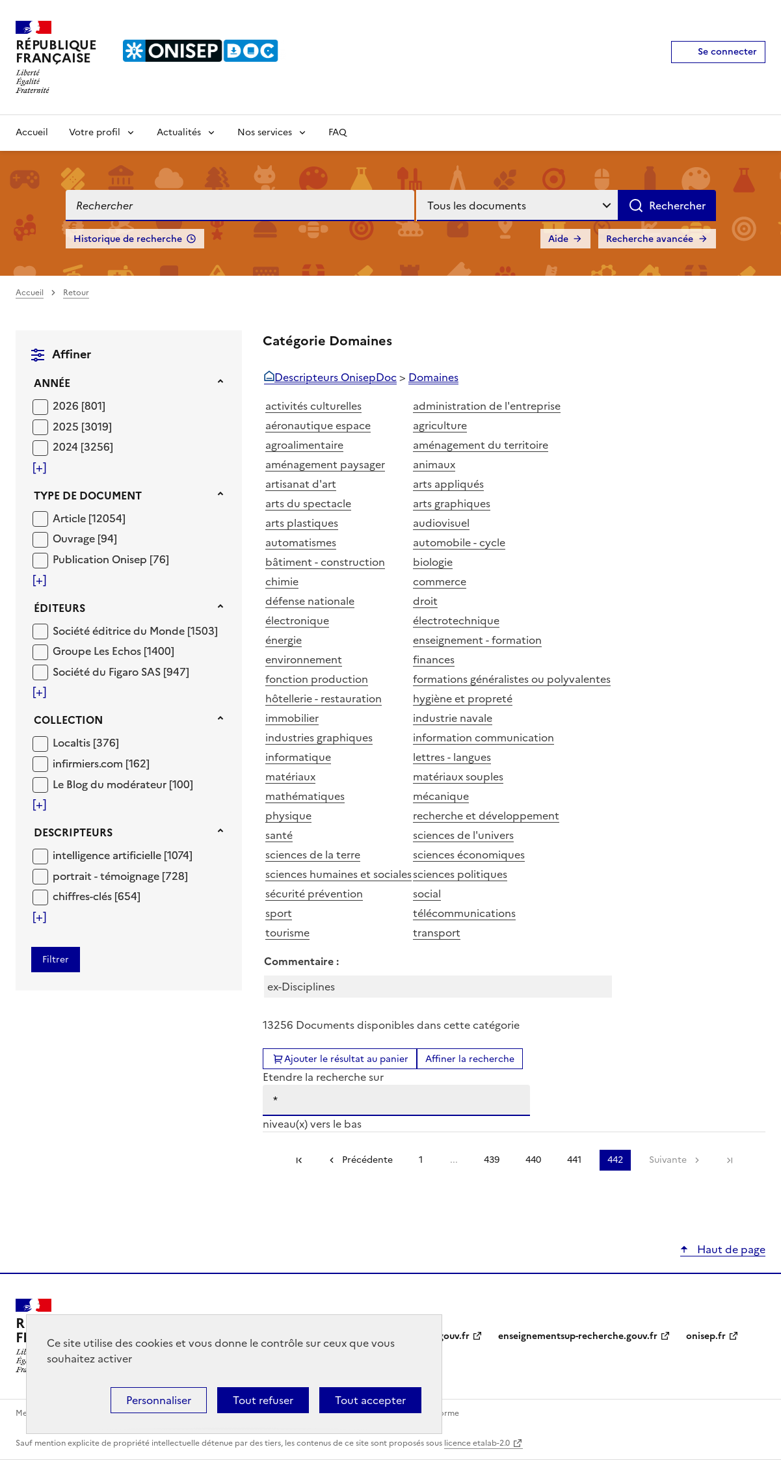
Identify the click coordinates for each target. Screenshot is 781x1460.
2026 (67, 406)
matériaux (290, 776)
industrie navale (452, 718)
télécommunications (464, 913)
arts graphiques (451, 503)
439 (491, 1160)
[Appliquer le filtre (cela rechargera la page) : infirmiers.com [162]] (101, 763)
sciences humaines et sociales (338, 874)
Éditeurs (59, 608)
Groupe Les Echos (98, 651)
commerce (439, 581)
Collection (68, 720)
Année (52, 383)
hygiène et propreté (462, 698)
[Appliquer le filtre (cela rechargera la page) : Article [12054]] (89, 518)
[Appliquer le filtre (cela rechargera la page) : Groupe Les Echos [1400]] (113, 650)
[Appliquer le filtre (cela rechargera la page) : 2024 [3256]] (83, 446)
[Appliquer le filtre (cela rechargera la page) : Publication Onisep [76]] (111, 559)
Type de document (88, 495)
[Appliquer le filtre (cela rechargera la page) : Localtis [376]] (86, 742)
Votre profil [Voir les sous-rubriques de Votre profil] (94, 132)
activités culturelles (313, 406)
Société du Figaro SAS (108, 672)
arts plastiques (301, 523)
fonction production (316, 679)
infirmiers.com (89, 763)
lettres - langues (452, 757)
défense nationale (309, 601)
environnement (303, 659)
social (427, 893)
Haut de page (730, 1249)
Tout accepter (370, 1400)
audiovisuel (441, 523)
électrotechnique (456, 620)
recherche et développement (486, 815)
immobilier (292, 718)
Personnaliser (158, 1400)
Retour (76, 293)
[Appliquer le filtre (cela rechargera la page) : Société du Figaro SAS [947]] (121, 671)
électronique (297, 620)
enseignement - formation (477, 640)
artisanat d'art (300, 484)
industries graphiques (319, 737)
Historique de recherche (127, 239)
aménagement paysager (325, 464)
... (454, 1160)
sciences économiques (469, 854)
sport (278, 913)
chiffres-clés (83, 896)
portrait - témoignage (107, 876)
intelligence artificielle (108, 855)
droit (425, 601)
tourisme (287, 932)
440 (533, 1160)
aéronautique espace (318, 425)
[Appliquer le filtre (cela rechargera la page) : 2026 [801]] (79, 405)
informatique (298, 757)
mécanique (441, 796)
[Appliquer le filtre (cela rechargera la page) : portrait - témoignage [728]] (120, 875)
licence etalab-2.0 (477, 1443)
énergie (283, 640)
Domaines (433, 377)
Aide (558, 239)
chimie (281, 581)
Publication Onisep (101, 559)
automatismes (300, 542)
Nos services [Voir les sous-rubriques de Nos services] (264, 132)
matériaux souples (458, 776)
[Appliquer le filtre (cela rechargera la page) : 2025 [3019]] (82, 426)
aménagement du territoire (480, 445)
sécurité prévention (314, 893)
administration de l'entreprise (487, 406)
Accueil (32, 132)
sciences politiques (460, 874)
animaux (434, 464)
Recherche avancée (649, 239)
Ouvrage (75, 538)
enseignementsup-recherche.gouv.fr (577, 1336)
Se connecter (727, 52)
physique (288, 815)
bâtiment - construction (325, 562)
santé (279, 835)
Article (70, 518)
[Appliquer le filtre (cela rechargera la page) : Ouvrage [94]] (85, 538)
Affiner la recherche (469, 1059)
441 (574, 1160)
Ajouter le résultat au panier (346, 1059)
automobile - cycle (459, 542)
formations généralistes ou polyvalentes (512, 679)
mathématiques (305, 796)
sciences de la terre (312, 854)
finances (434, 659)
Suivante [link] (668, 1160)
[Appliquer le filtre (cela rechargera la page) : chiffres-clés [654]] (96, 896)
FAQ (337, 132)
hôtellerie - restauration (323, 698)
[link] (729, 1160)
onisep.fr (706, 1336)
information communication (483, 737)
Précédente (367, 1160)
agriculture (440, 425)
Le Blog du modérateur (111, 784)
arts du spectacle (308, 503)
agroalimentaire (304, 445)
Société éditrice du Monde (120, 631)
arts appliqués (448, 484)
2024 (67, 447)
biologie (433, 562)
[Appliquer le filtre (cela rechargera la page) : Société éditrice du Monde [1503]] (135, 630)
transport (436, 932)
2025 (67, 426)
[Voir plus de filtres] (39, 467)
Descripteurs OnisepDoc (335, 377)
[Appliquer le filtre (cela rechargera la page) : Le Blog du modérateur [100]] (123, 784)
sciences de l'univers (463, 835)
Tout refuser (263, 1400)
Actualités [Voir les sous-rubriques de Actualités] (179, 132)
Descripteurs (73, 832)
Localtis (73, 742)
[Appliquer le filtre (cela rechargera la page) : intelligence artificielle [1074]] (122, 855)
